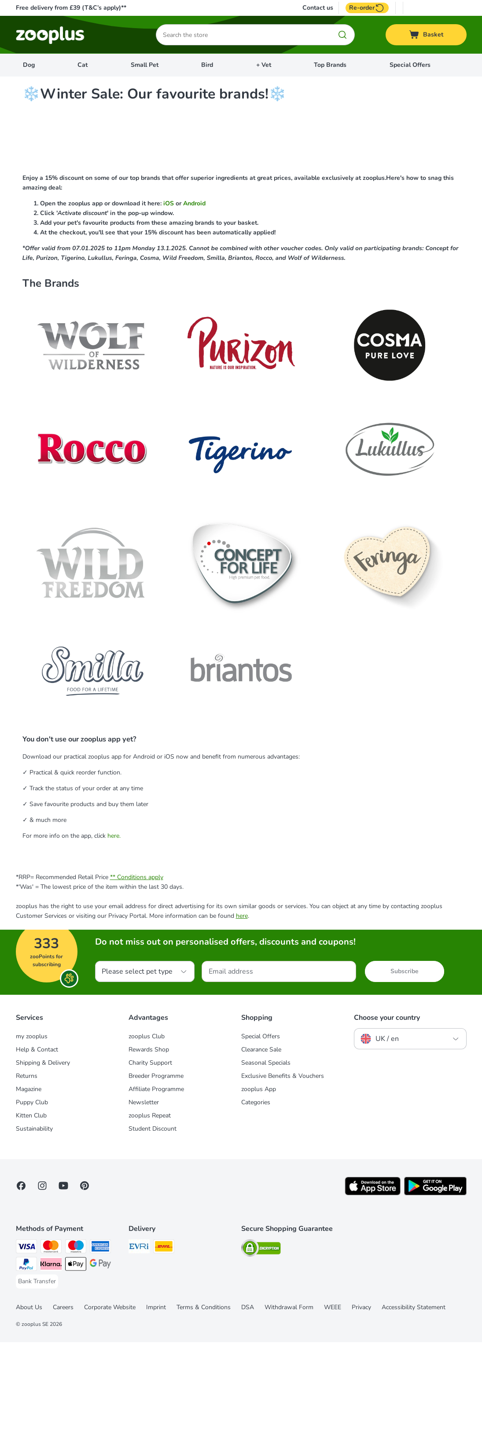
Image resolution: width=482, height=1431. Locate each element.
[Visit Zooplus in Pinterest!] (84, 1274)
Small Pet (144, 65)
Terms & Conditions (204, 1396)
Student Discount (153, 1217)
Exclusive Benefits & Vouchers (282, 1165)
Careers (63, 1396)
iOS (169, 292)
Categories (255, 1191)
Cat (82, 65)
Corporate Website (110, 1396)
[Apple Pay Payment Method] (75, 1354)
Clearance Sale (261, 1138)
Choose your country (387, 1106)
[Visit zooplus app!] (373, 1282)
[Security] (261, 1338)
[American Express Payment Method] (100, 1336)
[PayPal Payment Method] (26, 1354)
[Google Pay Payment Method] (100, 1354)
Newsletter (144, 1191)
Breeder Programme (156, 1165)
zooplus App (258, 1178)
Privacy (361, 1396)
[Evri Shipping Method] (139, 1336)
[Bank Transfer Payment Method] (37, 1370)
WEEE (332, 1396)
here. (114, 924)
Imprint (156, 1396)
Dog (29, 65)
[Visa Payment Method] (26, 1336)
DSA (247, 1396)
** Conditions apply (136, 966)
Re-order (367, 8)
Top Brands (330, 65)
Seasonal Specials (266, 1151)
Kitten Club (31, 1204)
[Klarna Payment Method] (51, 1354)
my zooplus (32, 1125)
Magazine (28, 1178)
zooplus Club (147, 1125)
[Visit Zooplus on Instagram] (42, 1274)
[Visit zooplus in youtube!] (63, 1274)
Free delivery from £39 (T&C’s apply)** (71, 8)
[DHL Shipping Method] (163, 1336)
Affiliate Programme (156, 1178)
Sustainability (34, 1217)
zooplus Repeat (150, 1204)
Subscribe (404, 1060)
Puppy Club (32, 1191)
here (242, 1004)
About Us (29, 1396)
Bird (207, 65)
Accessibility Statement (413, 1396)
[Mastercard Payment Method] (51, 1336)
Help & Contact (37, 1138)
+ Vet (263, 65)
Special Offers (410, 65)
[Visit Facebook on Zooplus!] (21, 1274)
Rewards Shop (149, 1138)
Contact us (317, 8)
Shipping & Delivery (43, 1151)
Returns (26, 1165)
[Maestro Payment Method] (75, 1336)
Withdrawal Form (289, 1396)
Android (194, 292)
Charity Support (150, 1151)
